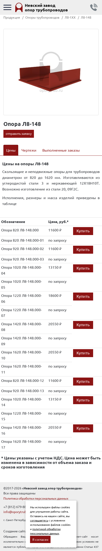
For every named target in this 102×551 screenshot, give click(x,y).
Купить (83, 230)
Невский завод (46, 7)
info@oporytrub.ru (16, 512)
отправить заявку (19, 133)
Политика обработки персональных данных (35, 498)
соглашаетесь (39, 520)
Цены (10, 150)
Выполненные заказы (61, 150)
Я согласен (40, 539)
